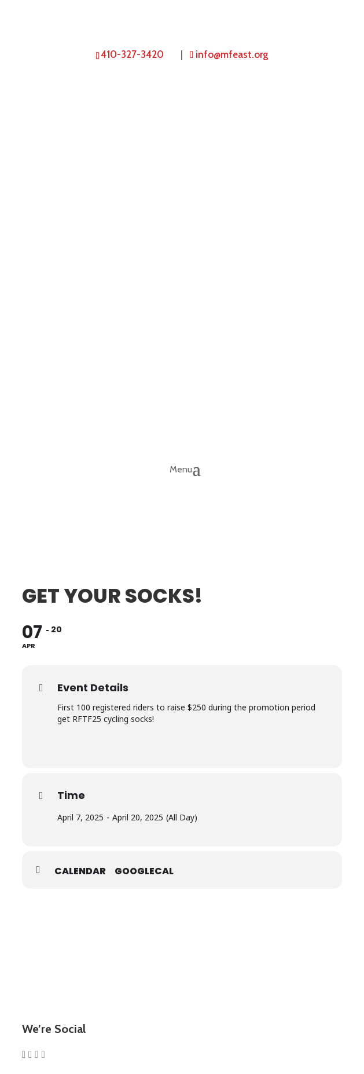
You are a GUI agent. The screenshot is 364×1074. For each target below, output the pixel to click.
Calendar (80, 871)
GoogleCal (144, 871)
